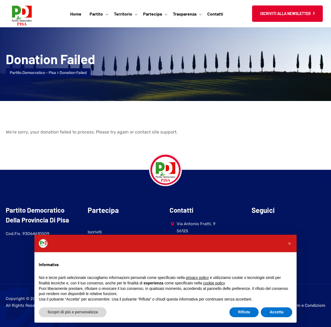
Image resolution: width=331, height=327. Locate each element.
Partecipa (152, 13)
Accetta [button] (276, 312)
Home (75, 13)
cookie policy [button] (214, 283)
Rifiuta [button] (244, 312)
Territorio (123, 13)
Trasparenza (184, 13)
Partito (96, 13)
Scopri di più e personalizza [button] (73, 312)
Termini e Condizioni (305, 305)
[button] (289, 243)
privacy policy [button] (197, 277)
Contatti (215, 13)
